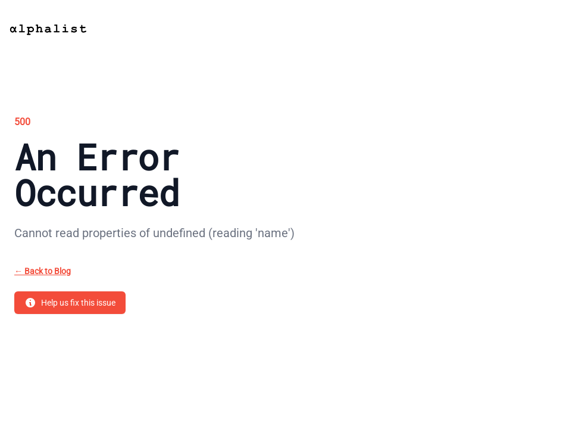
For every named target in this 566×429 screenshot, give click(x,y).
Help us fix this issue (69, 303)
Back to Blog (42, 271)
